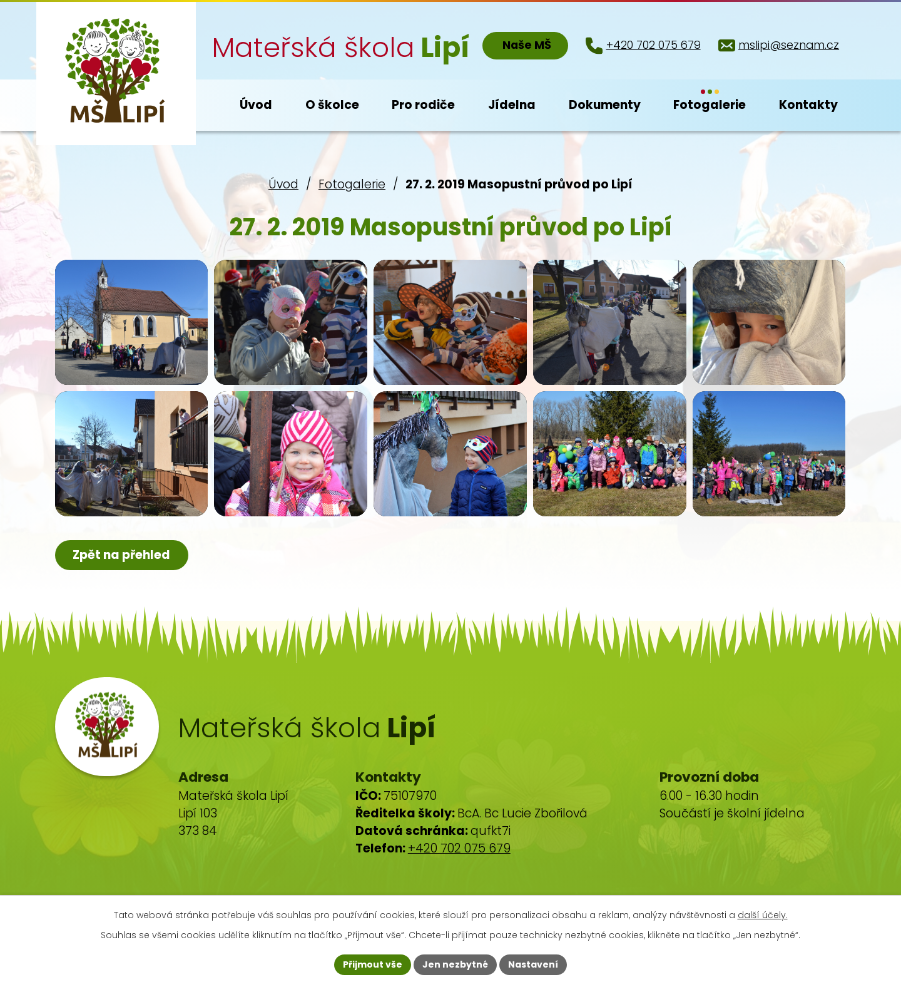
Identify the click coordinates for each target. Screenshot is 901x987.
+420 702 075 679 (459, 848)
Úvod (283, 184)
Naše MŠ (526, 45)
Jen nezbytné (455, 964)
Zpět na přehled (121, 554)
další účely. (763, 915)
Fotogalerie (351, 184)
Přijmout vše (372, 964)
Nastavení (533, 964)
